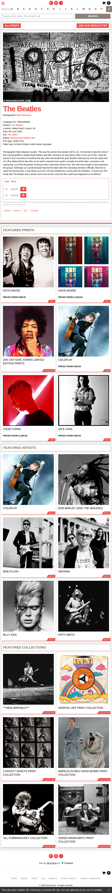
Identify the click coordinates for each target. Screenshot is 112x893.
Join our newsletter (92, 25)
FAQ (43, 878)
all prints (12, 25)
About (34, 878)
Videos (24, 878)
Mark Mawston (23, 115)
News (14, 878)
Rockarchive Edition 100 (23, 138)
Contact (53, 878)
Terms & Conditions (90, 878)
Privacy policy (68, 878)
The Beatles (17, 125)
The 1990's (12, 134)
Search (93, 16)
